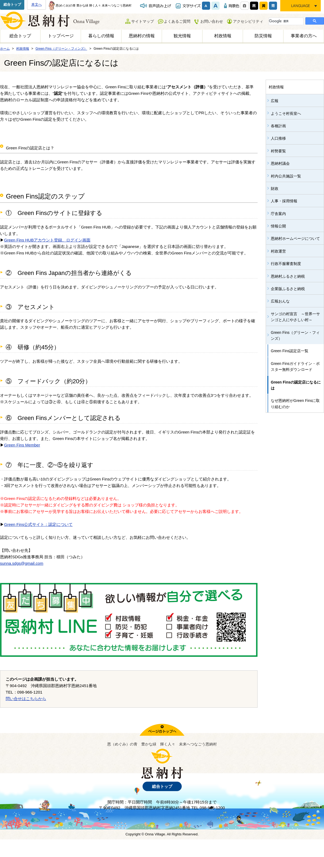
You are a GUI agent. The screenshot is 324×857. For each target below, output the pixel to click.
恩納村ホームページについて (295, 238)
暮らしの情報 (101, 35)
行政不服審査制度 (286, 263)
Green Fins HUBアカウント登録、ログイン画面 (47, 240)
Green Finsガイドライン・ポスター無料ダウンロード (295, 366)
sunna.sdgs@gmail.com (21, 563)
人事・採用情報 (284, 201)
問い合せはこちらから (26, 698)
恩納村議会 (280, 163)
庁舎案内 (278, 213)
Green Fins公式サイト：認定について (38, 524)
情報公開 (278, 226)
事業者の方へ (304, 35)
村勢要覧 (278, 151)
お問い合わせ (211, 21)
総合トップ (12, 4)
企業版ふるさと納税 (288, 289)
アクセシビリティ (248, 21)
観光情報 (182, 35)
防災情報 (263, 35)
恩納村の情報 (142, 35)
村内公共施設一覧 (286, 176)
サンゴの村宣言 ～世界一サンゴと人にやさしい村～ (295, 317)
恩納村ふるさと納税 (288, 276)
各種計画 (278, 126)
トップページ (61, 35)
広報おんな (280, 301)
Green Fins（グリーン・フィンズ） (295, 335)
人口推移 (278, 138)
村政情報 (222, 35)
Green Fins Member (22, 445)
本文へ (36, 4)
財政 (274, 188)
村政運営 (278, 251)
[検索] (285, 21)
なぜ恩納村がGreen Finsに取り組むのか (295, 403)
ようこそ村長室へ (286, 113)
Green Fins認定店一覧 (289, 351)
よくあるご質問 (177, 21)
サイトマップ (142, 21)
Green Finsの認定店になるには (296, 385)
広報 (274, 101)
